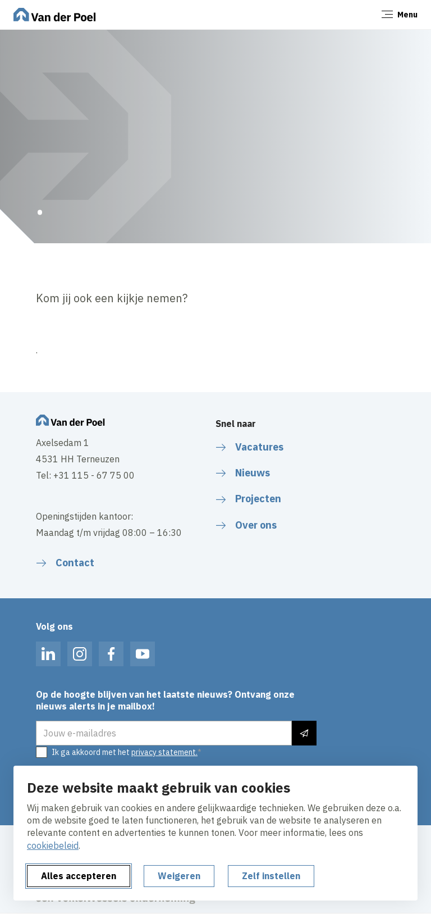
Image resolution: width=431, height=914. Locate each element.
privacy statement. (164, 752)
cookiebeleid (53, 845)
